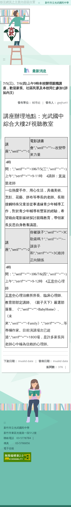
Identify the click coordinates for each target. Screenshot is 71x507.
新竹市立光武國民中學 (57, 2)
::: (39, 2)
